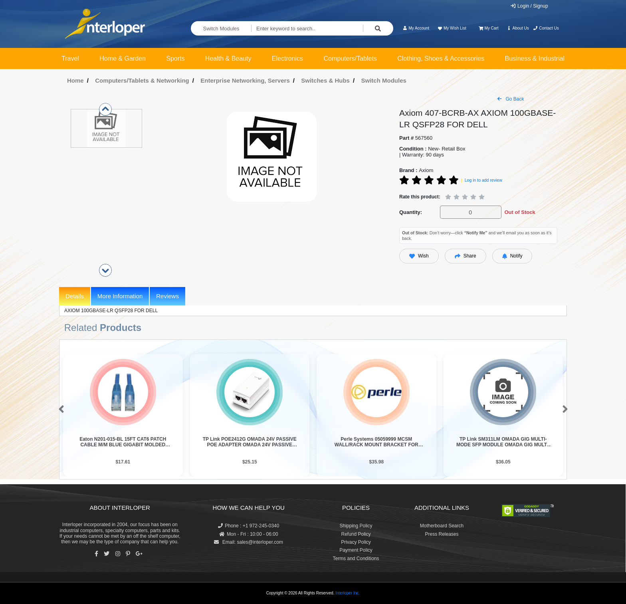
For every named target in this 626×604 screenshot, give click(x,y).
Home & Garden (122, 58)
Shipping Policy (355, 526)
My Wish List (451, 28)
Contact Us (546, 28)
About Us (518, 28)
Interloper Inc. (347, 593)
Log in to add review (483, 180)
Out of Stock (519, 212)
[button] (59, 410)
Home (75, 80)
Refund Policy (355, 534)
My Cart (488, 28)
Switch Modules (221, 29)
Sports (175, 58)
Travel (70, 58)
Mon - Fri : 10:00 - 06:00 (248, 534)
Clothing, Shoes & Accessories (440, 58)
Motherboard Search (442, 526)
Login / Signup (529, 6)
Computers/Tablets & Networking (142, 80)
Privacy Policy (356, 542)
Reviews (167, 296)
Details (74, 296)
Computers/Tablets (349, 58)
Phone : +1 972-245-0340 (248, 526)
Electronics (287, 58)
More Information (120, 296)
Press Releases (441, 534)
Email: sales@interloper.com (248, 542)
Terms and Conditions (356, 558)
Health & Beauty (228, 58)
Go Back (510, 99)
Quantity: (410, 212)
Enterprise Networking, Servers (244, 80)
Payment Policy (355, 550)
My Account (415, 28)
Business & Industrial (535, 58)
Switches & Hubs (325, 80)
